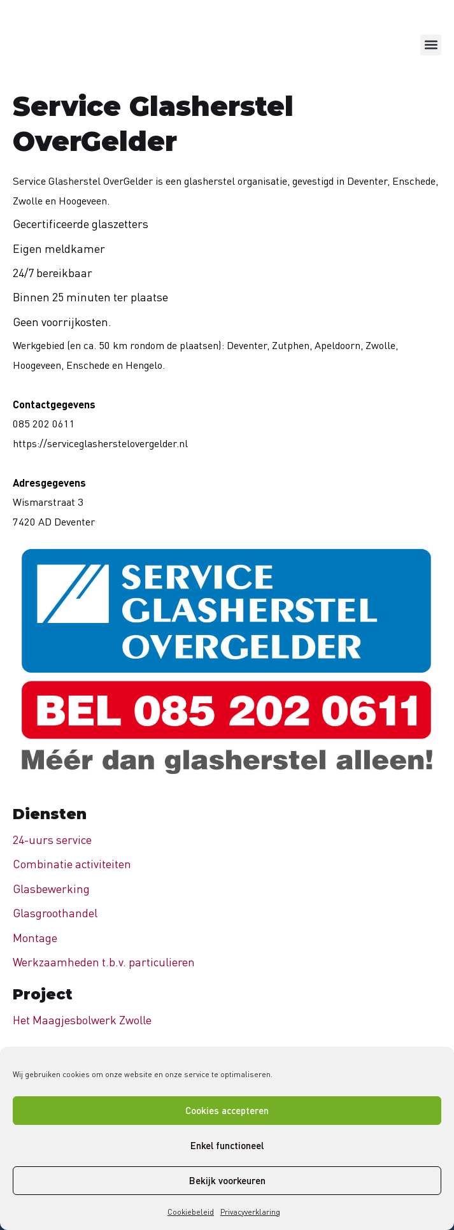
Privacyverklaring (250, 1212)
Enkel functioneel (227, 1145)
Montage (35, 938)
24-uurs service (52, 840)
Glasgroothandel (55, 913)
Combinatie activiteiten (72, 864)
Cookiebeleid (190, 1212)
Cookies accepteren (227, 1110)
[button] (430, 44)
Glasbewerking (51, 889)
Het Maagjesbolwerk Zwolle (82, 1020)
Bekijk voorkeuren (227, 1180)
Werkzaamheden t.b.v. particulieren (104, 962)
